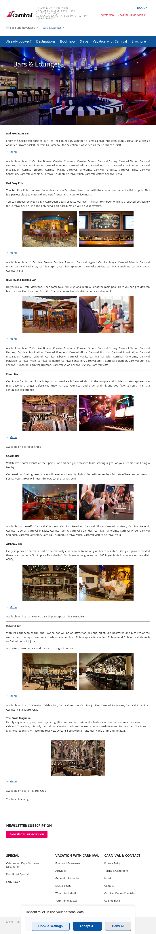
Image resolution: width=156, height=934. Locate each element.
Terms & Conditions (116, 870)
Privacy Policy (112, 863)
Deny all (118, 926)
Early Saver (13, 882)
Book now (67, 32)
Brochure (139, 32)
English (141, 7)
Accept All (87, 926)
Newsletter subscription (27, 834)
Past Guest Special (17, 874)
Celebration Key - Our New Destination (22, 864)
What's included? (65, 893)
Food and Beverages (22, 42)
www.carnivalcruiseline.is (19, 14)
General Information (67, 878)
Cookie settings (50, 926)
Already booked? (19, 32)
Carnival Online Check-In (132, 15)
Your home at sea (66, 900)
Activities (60, 870)
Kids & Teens (63, 885)
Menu (13, 152)
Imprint (108, 878)
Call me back (112, 900)
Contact (109, 885)
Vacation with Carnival (110, 32)
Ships (84, 32)
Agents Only (107, 15)
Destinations (46, 32)
